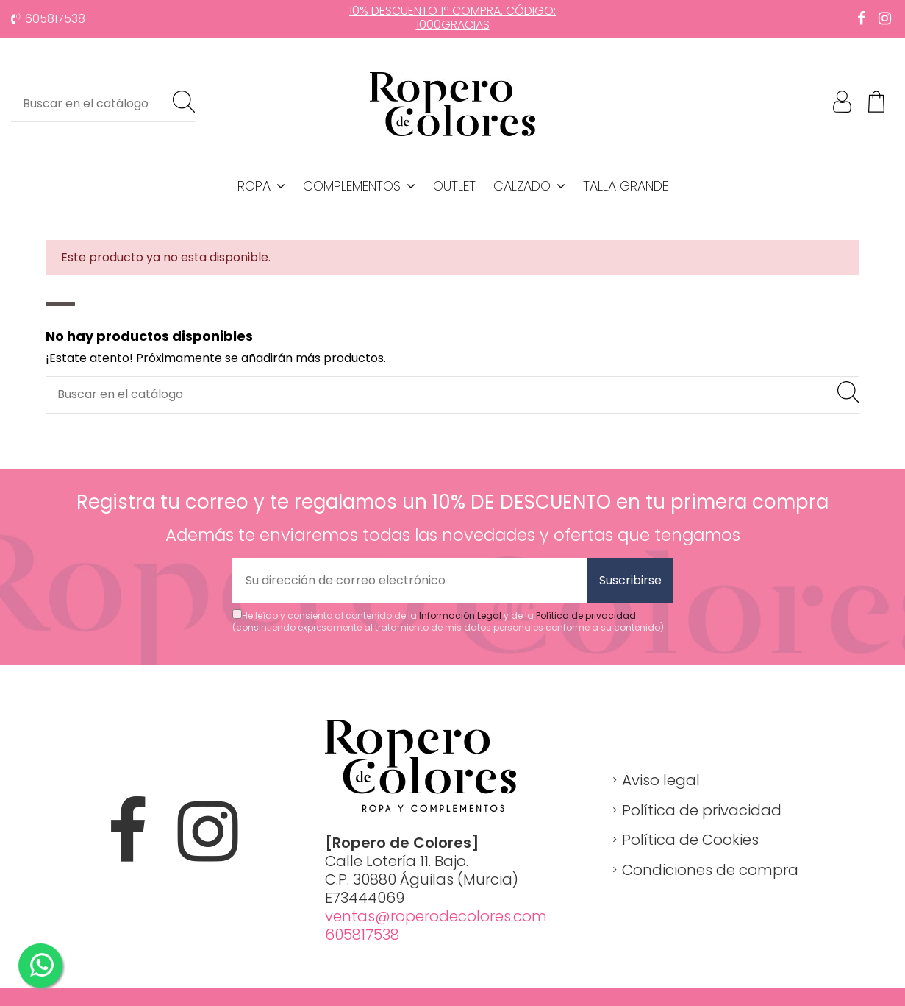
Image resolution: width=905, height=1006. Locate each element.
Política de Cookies (690, 840)
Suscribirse (630, 580)
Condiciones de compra (710, 870)
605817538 (55, 18)
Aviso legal (661, 780)
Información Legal (460, 615)
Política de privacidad (586, 615)
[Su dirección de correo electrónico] (409, 580)
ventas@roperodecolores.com (436, 916)
